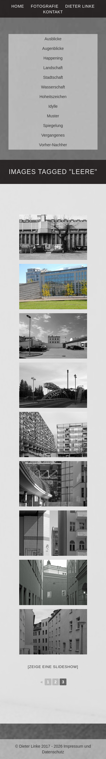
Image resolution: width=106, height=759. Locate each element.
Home (17, 6)
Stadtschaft (53, 77)
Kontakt (53, 12)
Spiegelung (53, 125)
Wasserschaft (53, 87)
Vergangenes (53, 135)
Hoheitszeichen (53, 96)
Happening (53, 58)
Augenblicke (53, 48)
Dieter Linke (80, 6)
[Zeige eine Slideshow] (53, 667)
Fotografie (45, 6)
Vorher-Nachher (53, 145)
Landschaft (53, 67)
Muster (53, 116)
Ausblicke (53, 39)
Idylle (53, 106)
